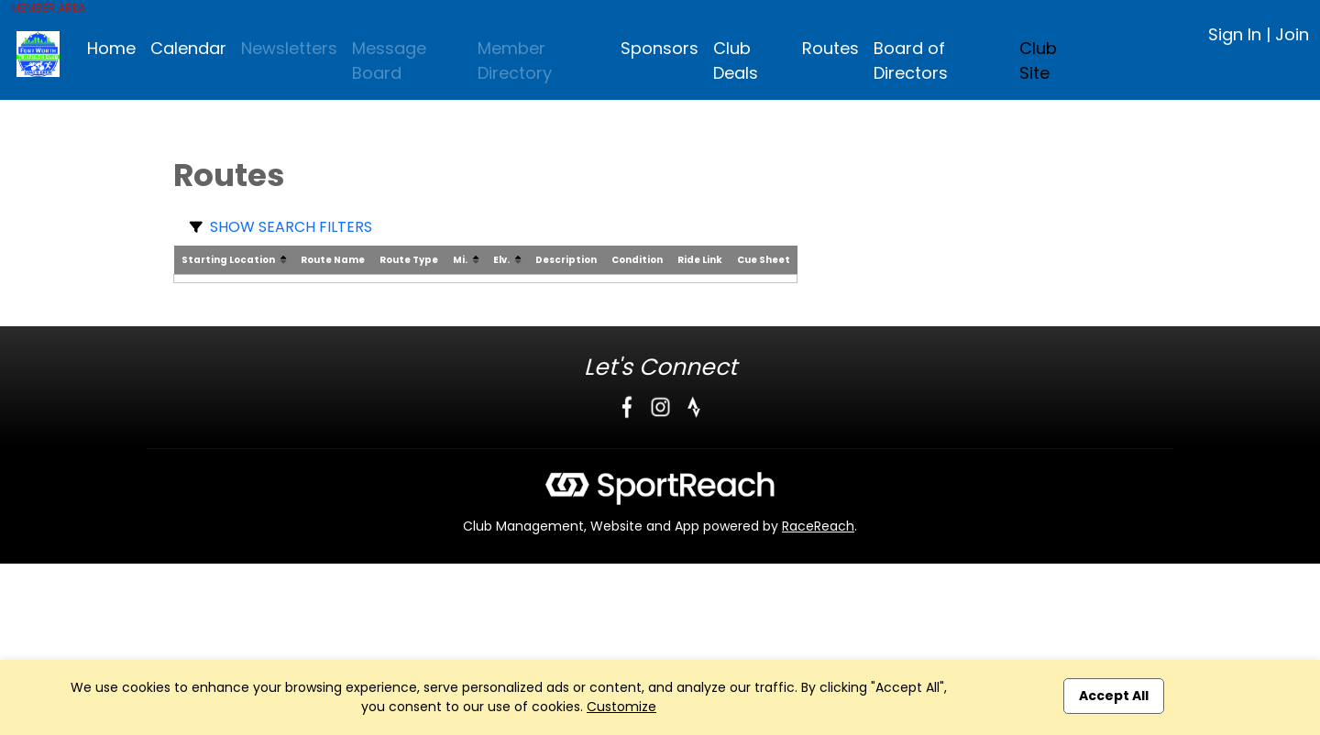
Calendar (188, 48)
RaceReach (818, 526)
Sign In (1234, 34)
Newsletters (289, 48)
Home (111, 48)
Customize (621, 706)
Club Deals (735, 60)
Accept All (1114, 695)
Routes (830, 48)
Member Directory (515, 60)
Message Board (389, 60)
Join (1292, 34)
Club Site (1038, 60)
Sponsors (659, 48)
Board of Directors (911, 60)
